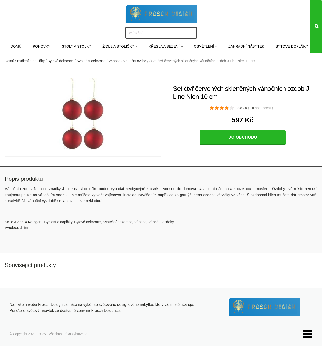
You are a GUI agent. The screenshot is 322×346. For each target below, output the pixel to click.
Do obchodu (242, 137)
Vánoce (114, 61)
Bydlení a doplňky (31, 61)
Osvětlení (204, 46)
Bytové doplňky (292, 46)
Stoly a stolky (76, 46)
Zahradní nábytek (246, 46)
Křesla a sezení (164, 46)
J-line (24, 228)
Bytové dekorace (61, 61)
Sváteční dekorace (91, 61)
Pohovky (41, 46)
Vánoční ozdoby (135, 61)
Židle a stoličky (118, 46)
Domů (15, 46)
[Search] (316, 26)
